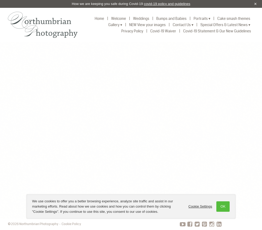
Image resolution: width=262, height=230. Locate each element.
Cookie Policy (71, 224)
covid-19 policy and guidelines (167, 4)
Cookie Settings (200, 206)
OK (223, 206)
